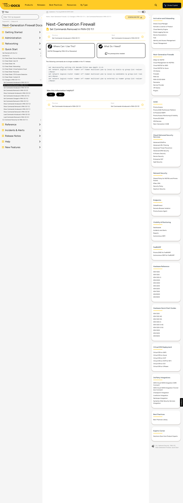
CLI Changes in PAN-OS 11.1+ (11, 80)
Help (7, 141)
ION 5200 (156, 288)
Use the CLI (5, 55)
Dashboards (157, 227)
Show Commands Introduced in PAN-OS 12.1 (17, 93)
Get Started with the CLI (9, 53)
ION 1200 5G (157, 319)
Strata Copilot (171, 5)
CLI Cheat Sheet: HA (8, 63)
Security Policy (158, 186)
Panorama (156, 82)
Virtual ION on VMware (160, 366)
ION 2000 (156, 280)
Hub (154, 38)
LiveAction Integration (160, 395)
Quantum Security (159, 189)
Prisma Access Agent (160, 211)
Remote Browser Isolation (161, 208)
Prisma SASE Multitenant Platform (164, 110)
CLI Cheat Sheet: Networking (11, 66)
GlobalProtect (158, 205)
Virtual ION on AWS (159, 352)
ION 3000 (156, 283)
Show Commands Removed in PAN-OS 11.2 (17, 106)
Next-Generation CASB (161, 124)
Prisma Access (158, 107)
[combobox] (20, 17)
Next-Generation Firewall (58, 16)
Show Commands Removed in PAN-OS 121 (16, 112)
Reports (156, 233)
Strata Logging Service (160, 32)
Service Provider (158, 85)
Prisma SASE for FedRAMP (162, 252)
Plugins (155, 90)
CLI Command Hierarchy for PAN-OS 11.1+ (15, 120)
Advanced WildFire (159, 142)
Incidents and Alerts (160, 230)
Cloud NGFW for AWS (160, 65)
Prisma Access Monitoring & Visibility (165, 115)
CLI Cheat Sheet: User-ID (10, 61)
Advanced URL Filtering (161, 145)
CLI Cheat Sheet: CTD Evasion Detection (14, 74)
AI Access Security (159, 153)
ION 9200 (156, 297)
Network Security (164, 445)
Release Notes (13, 136)
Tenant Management (160, 43)
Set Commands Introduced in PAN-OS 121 (16, 88)
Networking (11, 43)
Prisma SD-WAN (158, 118)
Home (48, 16)
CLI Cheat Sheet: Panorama (10, 72)
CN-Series (156, 71)
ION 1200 (156, 274)
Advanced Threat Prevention (162, 148)
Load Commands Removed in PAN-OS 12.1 (16, 117)
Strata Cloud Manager (160, 24)
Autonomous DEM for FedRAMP (163, 255)
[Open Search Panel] (156, 5)
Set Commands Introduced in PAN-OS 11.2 (16, 96)
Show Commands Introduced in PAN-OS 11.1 (17, 109)
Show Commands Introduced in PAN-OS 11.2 (17, 104)
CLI (156, 445)
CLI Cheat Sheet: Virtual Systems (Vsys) (14, 69)
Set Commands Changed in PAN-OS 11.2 (16, 98)
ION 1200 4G (157, 316)
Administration (13, 38)
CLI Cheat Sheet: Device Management (13, 58)
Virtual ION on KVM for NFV (162, 361)
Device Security (158, 156)
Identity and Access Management (164, 40)
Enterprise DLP (158, 159)
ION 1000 (156, 272)
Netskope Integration (160, 398)
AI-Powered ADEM (159, 113)
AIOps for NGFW (158, 60)
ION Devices (157, 121)
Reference (10, 124)
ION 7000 (156, 291)
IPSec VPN (156, 183)
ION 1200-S (157, 277)
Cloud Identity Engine (160, 29)
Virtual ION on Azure (160, 355)
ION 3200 (156, 286)
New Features (12, 147)
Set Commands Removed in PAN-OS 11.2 (16, 101)
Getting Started (13, 32)
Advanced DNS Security (161, 151)
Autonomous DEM (159, 236)
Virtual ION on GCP (159, 358)
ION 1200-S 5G (158, 327)
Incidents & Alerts (14, 130)
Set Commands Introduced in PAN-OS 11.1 (16, 82)
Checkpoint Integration (161, 393)
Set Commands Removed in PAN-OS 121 (16, 90)
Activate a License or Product (163, 26)
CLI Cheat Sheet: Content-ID (11, 77)
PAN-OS (156, 77)
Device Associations (160, 35)
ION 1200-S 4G (158, 325)
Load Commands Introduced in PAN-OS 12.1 (17, 114)
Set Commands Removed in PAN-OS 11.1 (16, 85)
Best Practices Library (160, 419)
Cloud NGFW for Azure (161, 68)
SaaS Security (157, 162)
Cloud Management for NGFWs (163, 63)
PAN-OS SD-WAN (159, 79)
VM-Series (156, 88)
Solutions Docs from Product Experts (165, 436)
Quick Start (11, 49)
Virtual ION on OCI (159, 363)
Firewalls (156, 74)
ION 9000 (156, 294)
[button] (181, 402)
